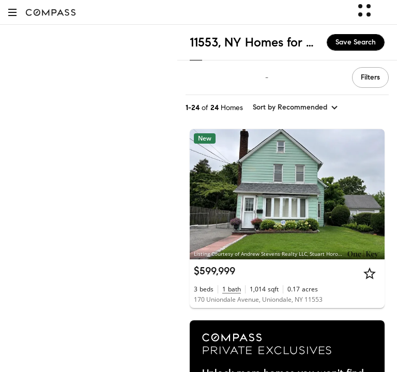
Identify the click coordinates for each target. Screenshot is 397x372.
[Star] (369, 273)
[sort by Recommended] (295, 107)
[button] (12, 12)
